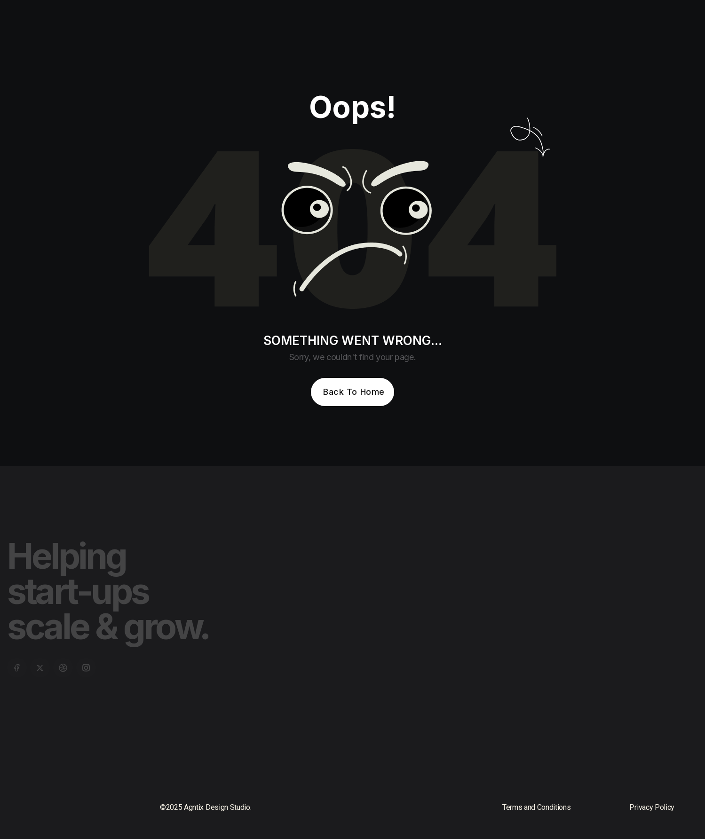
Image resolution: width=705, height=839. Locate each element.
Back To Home (353, 392)
